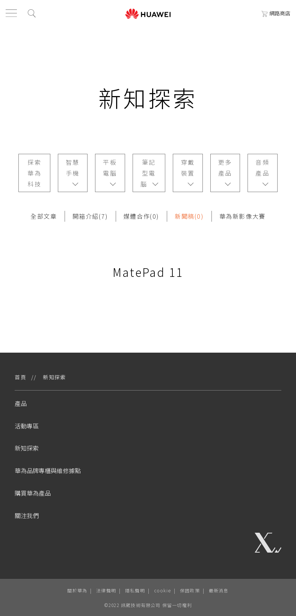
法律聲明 (106, 590)
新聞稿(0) (189, 216)
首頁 (20, 377)
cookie (162, 590)
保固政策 (190, 590)
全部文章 (43, 216)
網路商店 (275, 13)
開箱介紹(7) (90, 216)
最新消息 (219, 590)
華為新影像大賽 (242, 216)
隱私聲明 (135, 590)
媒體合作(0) (141, 216)
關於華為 (77, 590)
